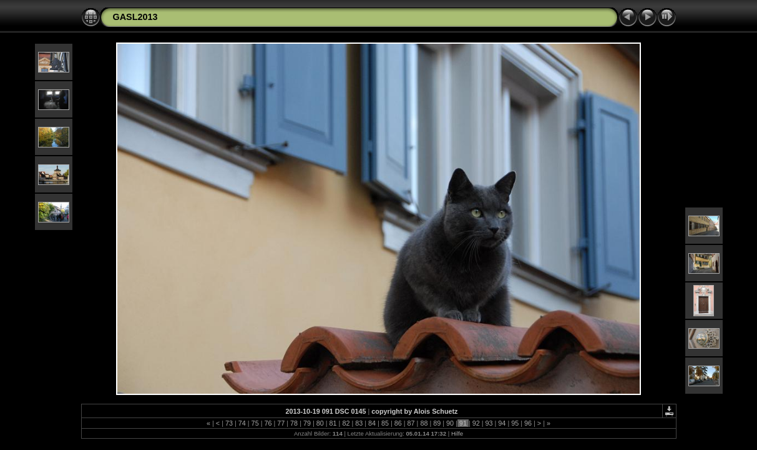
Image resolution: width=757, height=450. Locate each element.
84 (372, 423)
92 (476, 423)
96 (528, 423)
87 (411, 423)
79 (307, 423)
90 (450, 423)
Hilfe (457, 433)
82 (345, 423)
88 (423, 423)
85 (385, 423)
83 (358, 423)
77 (280, 423)
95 (514, 423)
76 (267, 423)
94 (501, 423)
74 (242, 423)
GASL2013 (135, 17)
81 (333, 423)
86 (398, 423)
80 (320, 423)
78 (294, 423)
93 (489, 423)
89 (436, 423)
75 (255, 423)
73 (229, 423)
